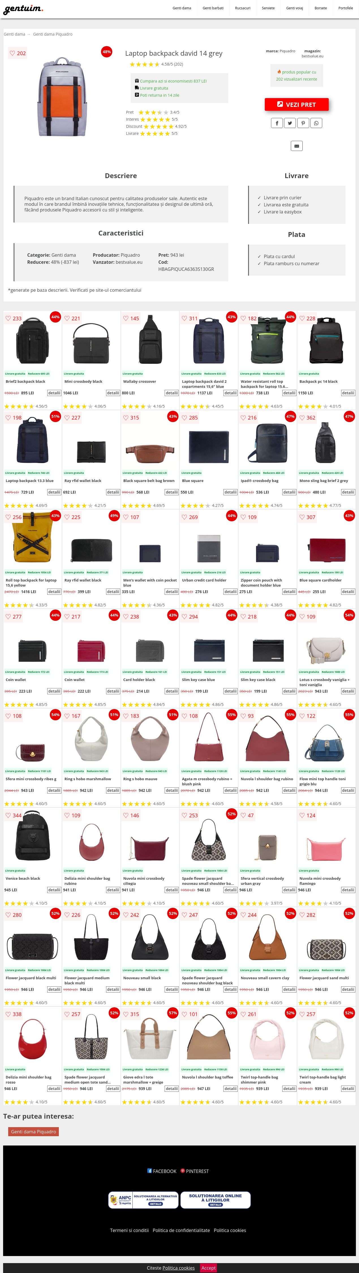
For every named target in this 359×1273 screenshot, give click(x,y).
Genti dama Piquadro (52, 34)
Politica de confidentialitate (181, 1230)
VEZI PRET (296, 104)
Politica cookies (230, 1230)
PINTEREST (194, 1171)
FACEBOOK (162, 1171)
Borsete (321, 8)
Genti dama (182, 8)
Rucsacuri (242, 8)
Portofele (346, 8)
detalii (54, 392)
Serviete (268, 8)
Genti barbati (213, 8)
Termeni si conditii (129, 1230)
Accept (208, 1268)
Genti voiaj (294, 8)
